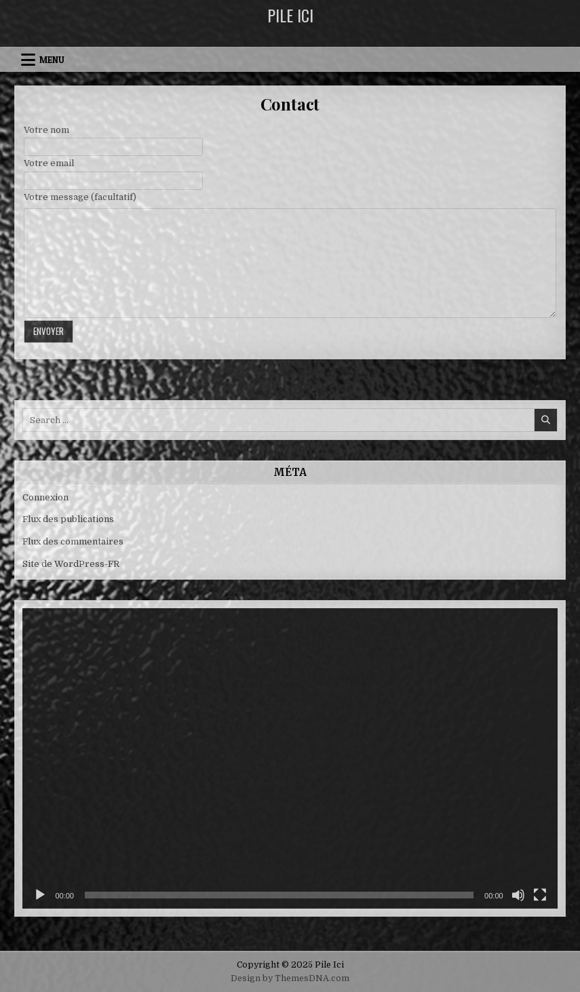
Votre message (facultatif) (80, 197)
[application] (289, 758)
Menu (51, 59)
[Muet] (518, 895)
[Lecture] (40, 895)
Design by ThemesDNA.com (290, 978)
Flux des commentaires (72, 541)
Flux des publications (68, 519)
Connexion (45, 497)
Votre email (49, 163)
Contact (290, 104)
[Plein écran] (540, 895)
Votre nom (46, 130)
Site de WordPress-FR (70, 564)
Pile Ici (290, 15)
